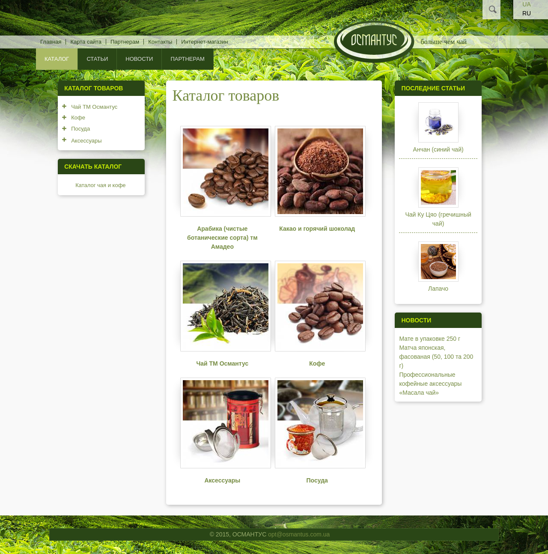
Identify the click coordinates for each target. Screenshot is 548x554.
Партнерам (124, 42)
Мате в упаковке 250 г (429, 338)
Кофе (317, 363)
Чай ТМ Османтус (222, 363)
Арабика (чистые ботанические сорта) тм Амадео (222, 237)
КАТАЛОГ (57, 59)
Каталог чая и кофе (100, 185)
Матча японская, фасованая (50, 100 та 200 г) (436, 356)
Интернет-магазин (204, 42)
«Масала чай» (419, 392)
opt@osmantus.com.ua (299, 534)
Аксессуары (222, 480)
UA (526, 4)
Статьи (97, 59)
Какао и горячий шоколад (317, 228)
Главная (50, 42)
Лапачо (438, 288)
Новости (139, 59)
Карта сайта (85, 42)
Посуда (317, 480)
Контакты (160, 42)
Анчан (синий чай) (438, 149)
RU (526, 13)
